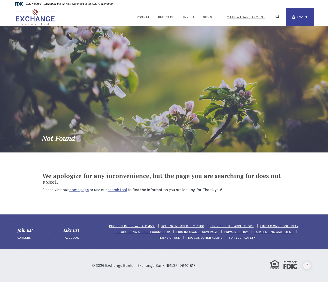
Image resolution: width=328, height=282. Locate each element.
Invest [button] (188, 17)
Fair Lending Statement (273, 232)
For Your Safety (242, 238)
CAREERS (24, 238)
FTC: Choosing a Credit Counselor (142, 232)
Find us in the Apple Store (232, 226)
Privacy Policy (236, 232)
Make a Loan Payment (246, 17)
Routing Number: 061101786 (182, 226)
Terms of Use (169, 238)
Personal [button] (141, 17)
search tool (117, 189)
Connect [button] (210, 17)
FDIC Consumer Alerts (204, 238)
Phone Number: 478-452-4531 (132, 226)
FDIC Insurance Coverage (197, 232)
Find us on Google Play (279, 226)
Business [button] (166, 17)
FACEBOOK (71, 238)
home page (79, 189)
